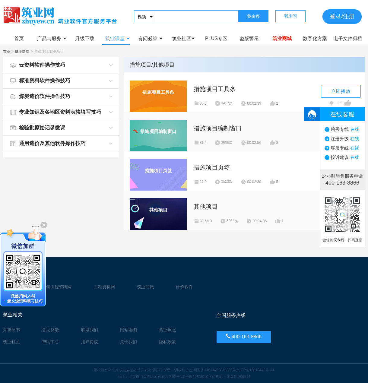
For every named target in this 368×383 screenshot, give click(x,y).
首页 (19, 38)
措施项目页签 (212, 167)
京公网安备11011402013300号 (211, 370)
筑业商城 (282, 38)
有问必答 (150, 38)
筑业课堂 (117, 38)
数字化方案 (315, 38)
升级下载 (84, 38)
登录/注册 (342, 16)
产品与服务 (51, 38)
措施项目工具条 (215, 89)
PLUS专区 (216, 38)
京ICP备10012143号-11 (255, 370)
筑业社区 (183, 38)
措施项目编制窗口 (218, 128)
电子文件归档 (347, 38)
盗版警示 (249, 38)
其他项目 (206, 206)
